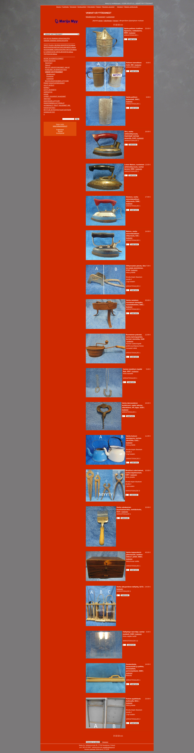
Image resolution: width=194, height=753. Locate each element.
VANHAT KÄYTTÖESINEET (144, 3)
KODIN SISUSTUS (128, 3)
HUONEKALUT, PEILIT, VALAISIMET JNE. (57, 105)
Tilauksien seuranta (108, 7)
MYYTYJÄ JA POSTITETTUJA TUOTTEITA (57, 110)
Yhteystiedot (91, 7)
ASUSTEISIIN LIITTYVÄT (52, 101)
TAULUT (47, 65)
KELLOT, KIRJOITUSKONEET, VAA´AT (57, 67)
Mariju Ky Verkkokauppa (112, 3)
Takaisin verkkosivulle (131, 7)
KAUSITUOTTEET (49, 107)
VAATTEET (47, 98)
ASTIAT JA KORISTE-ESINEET (54, 58)
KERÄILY (46, 87)
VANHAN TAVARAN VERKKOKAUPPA (56, 40)
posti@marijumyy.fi (109, 747)
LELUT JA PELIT (49, 85)
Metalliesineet (50, 74)
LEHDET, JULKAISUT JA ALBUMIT (55, 96)
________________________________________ (59, 43)
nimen (100, 21)
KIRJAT (46, 94)
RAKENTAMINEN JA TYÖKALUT (54, 103)
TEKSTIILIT (48, 63)
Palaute (98, 7)
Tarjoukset (73, 7)
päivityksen (108, 21)
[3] (119, 24)
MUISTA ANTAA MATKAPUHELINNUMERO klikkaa (60, 47)
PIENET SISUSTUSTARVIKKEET (54, 83)
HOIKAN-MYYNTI (49, 112)
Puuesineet (49, 76)
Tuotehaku (65, 7)
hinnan (115, 21)
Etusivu (58, 7)
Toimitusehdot (81, 7)
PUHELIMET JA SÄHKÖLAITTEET (56, 69)
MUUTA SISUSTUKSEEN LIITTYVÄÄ (57, 81)
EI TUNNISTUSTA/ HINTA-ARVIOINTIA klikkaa (58, 52)
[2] (116, 24)
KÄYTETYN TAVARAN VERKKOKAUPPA (57, 38)
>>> (121, 24)
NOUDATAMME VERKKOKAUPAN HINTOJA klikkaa (60, 49)
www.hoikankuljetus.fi (60, 126)
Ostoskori (120, 7)
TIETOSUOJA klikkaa (50, 54)
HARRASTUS (48, 92)
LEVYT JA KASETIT (50, 89)
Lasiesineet (50, 78)
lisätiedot (132, 33)
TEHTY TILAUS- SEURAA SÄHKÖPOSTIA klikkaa (59, 45)
